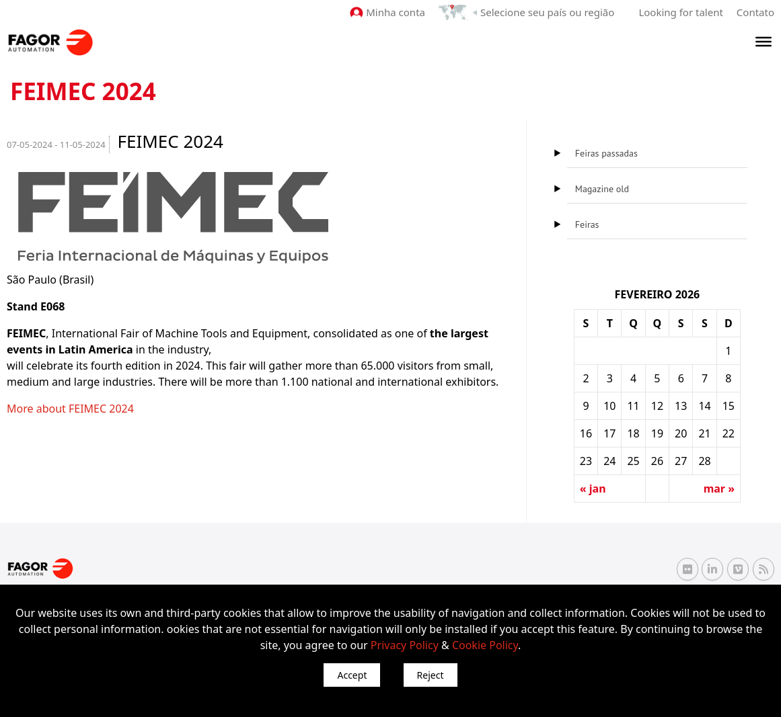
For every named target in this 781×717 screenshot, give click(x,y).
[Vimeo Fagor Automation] (738, 569)
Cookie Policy (485, 645)
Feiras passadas (606, 153)
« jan (593, 488)
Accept (352, 675)
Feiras (587, 224)
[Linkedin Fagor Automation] (712, 569)
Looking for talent (680, 12)
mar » (719, 488)
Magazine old (602, 189)
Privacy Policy (405, 645)
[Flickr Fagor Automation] (687, 569)
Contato (755, 12)
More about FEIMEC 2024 (70, 408)
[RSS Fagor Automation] (763, 569)
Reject (430, 675)
